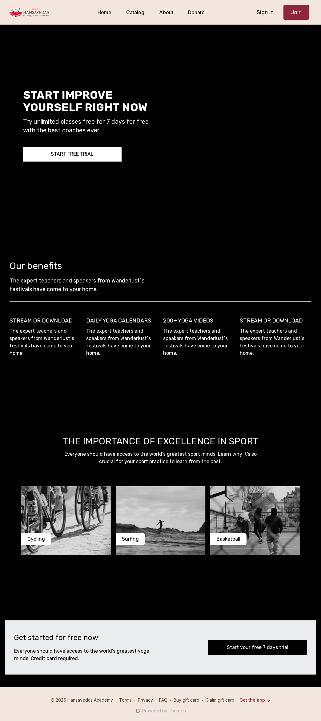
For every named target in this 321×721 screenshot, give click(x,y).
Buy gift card (186, 700)
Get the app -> (254, 700)
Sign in (265, 12)
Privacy (145, 700)
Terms (125, 700)
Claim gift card (220, 700)
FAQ (163, 700)
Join (296, 12)
